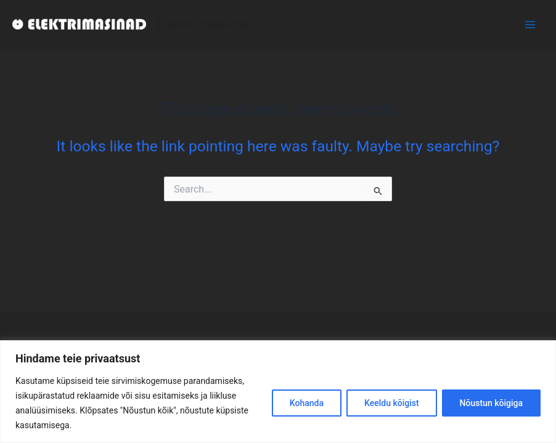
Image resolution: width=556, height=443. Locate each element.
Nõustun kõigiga (491, 403)
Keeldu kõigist (391, 403)
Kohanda (307, 403)
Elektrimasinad (204, 24)
